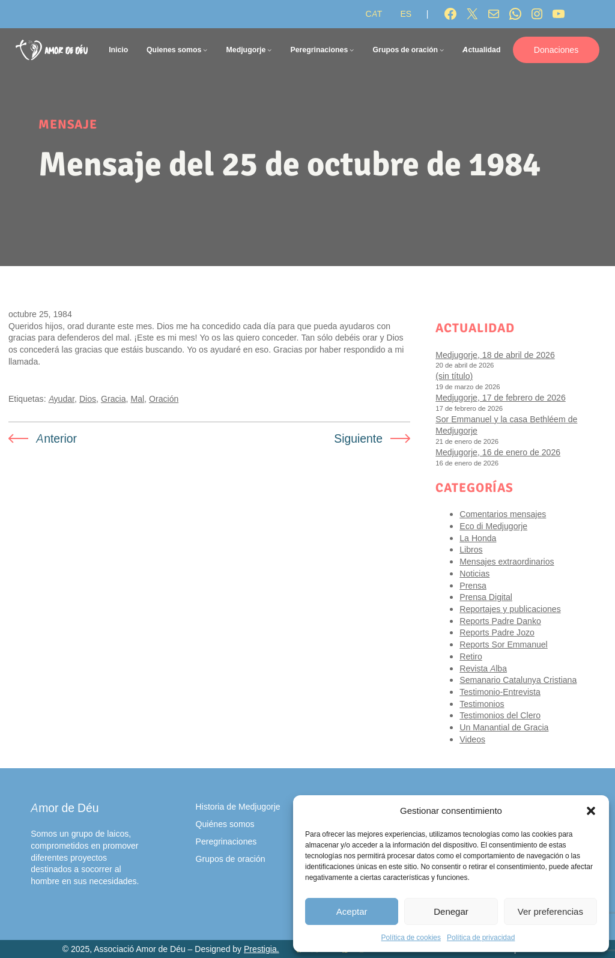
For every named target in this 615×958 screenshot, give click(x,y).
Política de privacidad (481, 937)
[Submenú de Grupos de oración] (442, 49)
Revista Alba (483, 668)
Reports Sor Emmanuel (503, 644)
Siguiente (358, 438)
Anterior (56, 438)
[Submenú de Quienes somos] (205, 49)
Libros (470, 549)
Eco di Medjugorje (493, 526)
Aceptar (352, 911)
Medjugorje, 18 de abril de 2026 (494, 355)
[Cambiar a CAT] (374, 14)
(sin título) (454, 376)
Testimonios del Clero (500, 715)
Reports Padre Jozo (497, 632)
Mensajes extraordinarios (506, 561)
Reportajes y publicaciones (509, 609)
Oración (163, 398)
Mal (137, 398)
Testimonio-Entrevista (500, 692)
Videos (472, 739)
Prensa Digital (485, 597)
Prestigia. (261, 949)
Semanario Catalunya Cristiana (518, 680)
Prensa (472, 585)
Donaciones (556, 49)
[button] (591, 811)
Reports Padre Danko (500, 621)
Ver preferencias (550, 911)
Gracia (113, 398)
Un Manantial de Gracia (503, 727)
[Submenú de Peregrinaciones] (352, 49)
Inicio (118, 49)
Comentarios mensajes (502, 514)
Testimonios (481, 704)
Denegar (451, 911)
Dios (87, 398)
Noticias (474, 573)
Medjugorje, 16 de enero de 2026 (497, 452)
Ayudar (61, 398)
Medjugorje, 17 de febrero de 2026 (500, 397)
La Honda (477, 538)
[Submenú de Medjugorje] (269, 49)
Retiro (470, 656)
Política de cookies (411, 937)
